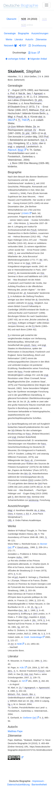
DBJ (10, 120)
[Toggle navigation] (46, 5)
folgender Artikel (37, 59)
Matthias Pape (15, 731)
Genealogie (10, 33)
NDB (19, 644)
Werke (9, 39)
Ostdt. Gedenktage (33, 637)
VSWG (25, 213)
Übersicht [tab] (11, 19)
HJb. (22, 667)
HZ (23, 681)
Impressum (38, 781)
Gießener (29, 718)
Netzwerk (10, 45)
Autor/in (29, 39)
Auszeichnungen (39, 33)
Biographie (23, 33)
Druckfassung (37, 45)
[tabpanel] (27, 396)
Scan (32, 53)
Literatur (19, 39)
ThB (24, 120)
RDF (22, 45)
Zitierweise (41, 39)
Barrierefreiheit (39, 784)
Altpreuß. (16, 150)
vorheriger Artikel (15, 59)
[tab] (29, 19)
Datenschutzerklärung (18, 784)
